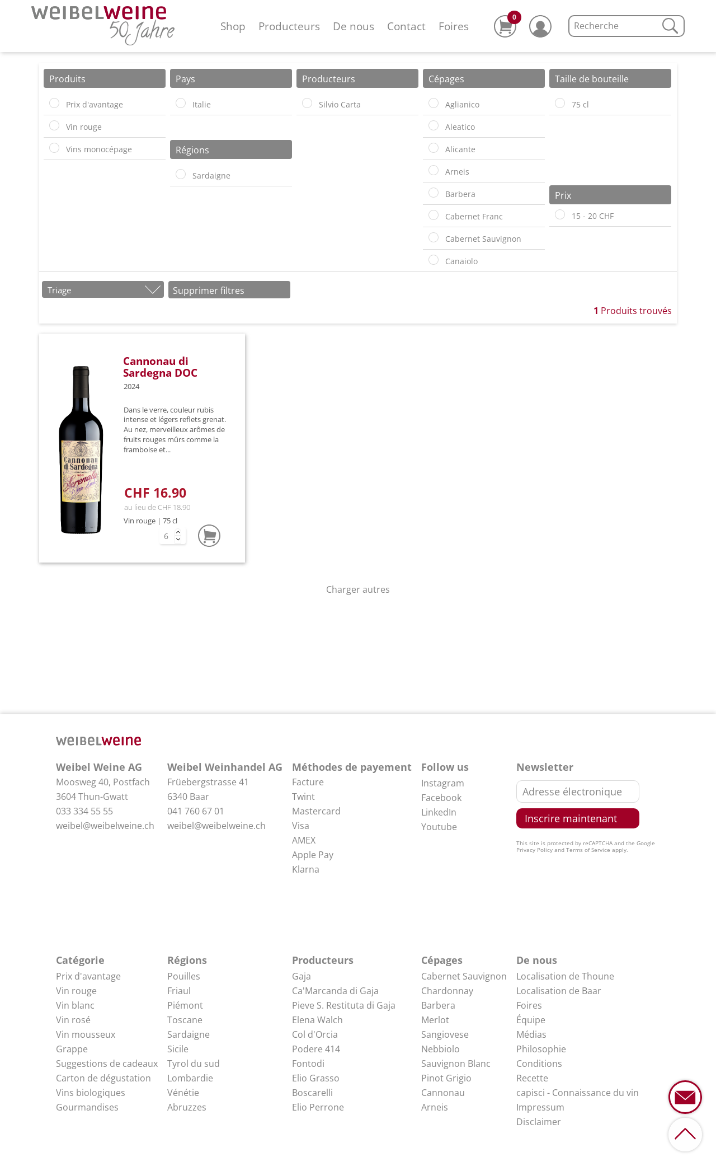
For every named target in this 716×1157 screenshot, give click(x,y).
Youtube (439, 827)
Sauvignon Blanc (456, 1063)
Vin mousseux (85, 1034)
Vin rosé (73, 1020)
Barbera (438, 1005)
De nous (353, 26)
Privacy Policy (534, 850)
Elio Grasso (316, 1078)
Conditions (539, 1063)
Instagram (442, 783)
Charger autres (358, 589)
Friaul (179, 991)
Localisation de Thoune (565, 976)
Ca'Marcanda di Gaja (335, 991)
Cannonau (443, 1092)
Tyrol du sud (193, 1063)
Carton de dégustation (103, 1078)
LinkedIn (438, 812)
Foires (454, 26)
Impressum (540, 1107)
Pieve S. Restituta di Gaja (343, 1005)
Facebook (441, 797)
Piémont (185, 1005)
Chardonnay (447, 991)
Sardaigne (188, 1034)
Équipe (530, 1020)
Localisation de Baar (558, 991)
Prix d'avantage (88, 976)
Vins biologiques (90, 1092)
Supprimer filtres (208, 290)
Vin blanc (75, 1005)
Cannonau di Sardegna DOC (160, 366)
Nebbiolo (440, 1049)
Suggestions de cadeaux (107, 1063)
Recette (532, 1078)
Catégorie (80, 960)
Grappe (72, 1049)
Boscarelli (312, 1092)
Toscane (184, 1020)
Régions (187, 960)
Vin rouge (76, 991)
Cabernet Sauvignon (464, 976)
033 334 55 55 (84, 811)
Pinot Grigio (446, 1078)
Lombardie (190, 1078)
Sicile (178, 1049)
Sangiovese (445, 1034)
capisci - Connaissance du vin (577, 1092)
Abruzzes (186, 1107)
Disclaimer (538, 1122)
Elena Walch (317, 1020)
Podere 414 (316, 1049)
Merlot (435, 1020)
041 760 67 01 (195, 811)
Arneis (434, 1107)
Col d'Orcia (315, 1034)
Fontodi (308, 1063)
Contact (406, 26)
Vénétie (183, 1092)
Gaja (301, 976)
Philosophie (541, 1049)
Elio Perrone (318, 1107)
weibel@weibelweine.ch (105, 825)
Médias (531, 1034)
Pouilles (183, 976)
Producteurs (289, 26)
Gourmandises (87, 1107)
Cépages (442, 960)
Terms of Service (588, 850)
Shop (233, 26)
